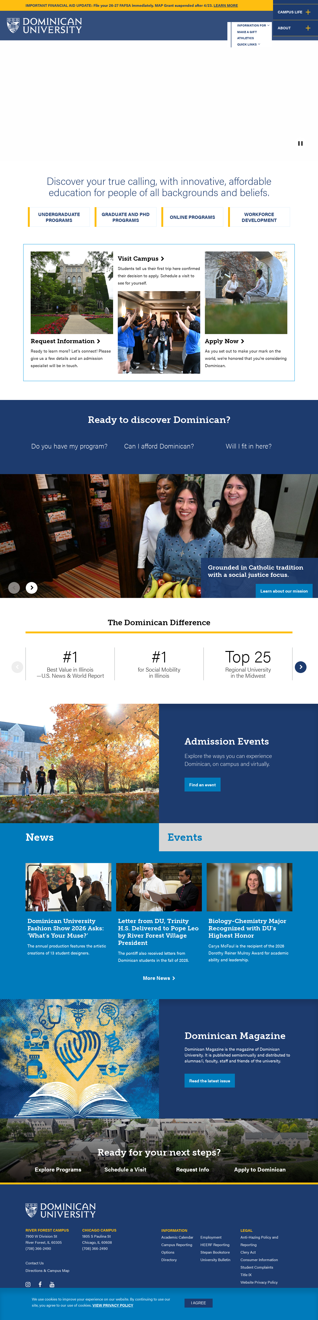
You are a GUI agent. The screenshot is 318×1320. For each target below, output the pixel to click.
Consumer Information (259, 1265)
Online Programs (192, 216)
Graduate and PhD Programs (126, 217)
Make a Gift (187, 19)
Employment (211, 1242)
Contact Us (35, 1268)
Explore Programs (58, 1174)
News (41, 840)
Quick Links (251, 19)
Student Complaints (256, 1272)
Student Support (227, 31)
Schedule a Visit (125, 1174)
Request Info (192, 1174)
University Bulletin (215, 1265)
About (304, 31)
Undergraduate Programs (59, 217)
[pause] (300, 143)
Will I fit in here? (248, 446)
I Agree (198, 1303)
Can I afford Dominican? (159, 446)
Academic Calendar (177, 1242)
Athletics (219, 19)
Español (287, 19)
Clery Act (248, 1257)
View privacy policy (112, 1305)
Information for (145, 19)
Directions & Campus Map (47, 1276)
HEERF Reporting (214, 1250)
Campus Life (271, 31)
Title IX (245, 1280)
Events (187, 840)
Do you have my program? (69, 446)
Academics (138, 31)
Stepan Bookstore (215, 1257)
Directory (169, 1265)
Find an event (202, 786)
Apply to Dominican (260, 1174)
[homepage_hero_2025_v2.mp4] (159, 79)
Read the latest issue (209, 1085)
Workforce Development (259, 217)
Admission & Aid (179, 31)
